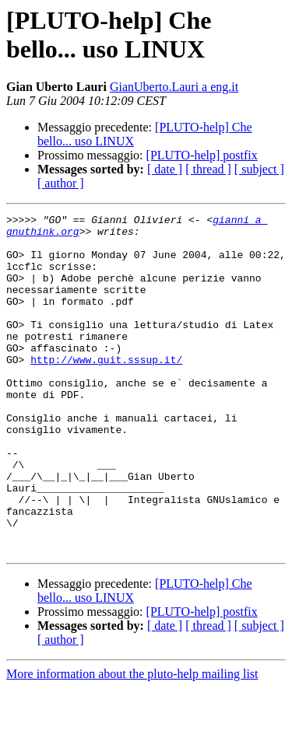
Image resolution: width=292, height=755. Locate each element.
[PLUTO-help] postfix (202, 155)
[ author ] (60, 183)
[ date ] (164, 169)
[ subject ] (259, 169)
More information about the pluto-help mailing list (132, 741)
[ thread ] (208, 169)
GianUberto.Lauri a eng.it (174, 86)
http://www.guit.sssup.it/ (106, 390)
